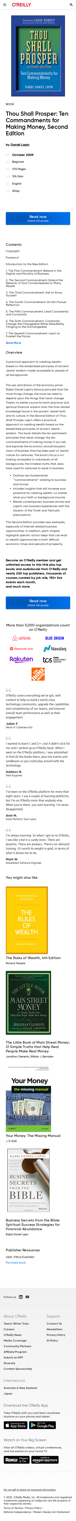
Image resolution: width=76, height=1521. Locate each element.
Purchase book (16, 1262)
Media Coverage (15, 1340)
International (14, 1380)
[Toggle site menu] (4, 4)
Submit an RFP (13, 1357)
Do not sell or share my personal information (30, 1489)
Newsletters (54, 1329)
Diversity (9, 1363)
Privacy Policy (56, 1335)
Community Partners (17, 1346)
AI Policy (52, 1340)
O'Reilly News (13, 1335)
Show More (13, 342)
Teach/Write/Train (16, 1324)
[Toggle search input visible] (71, 4)
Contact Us (54, 1324)
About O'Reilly (15, 1316)
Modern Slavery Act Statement (52, 1512)
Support (53, 1316)
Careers (9, 1329)
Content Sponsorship (18, 1369)
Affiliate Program (15, 1352)
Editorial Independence (17, 1512)
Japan (8, 1393)
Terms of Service (13, 1508)
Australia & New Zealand (20, 1388)
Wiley (16, 191)
